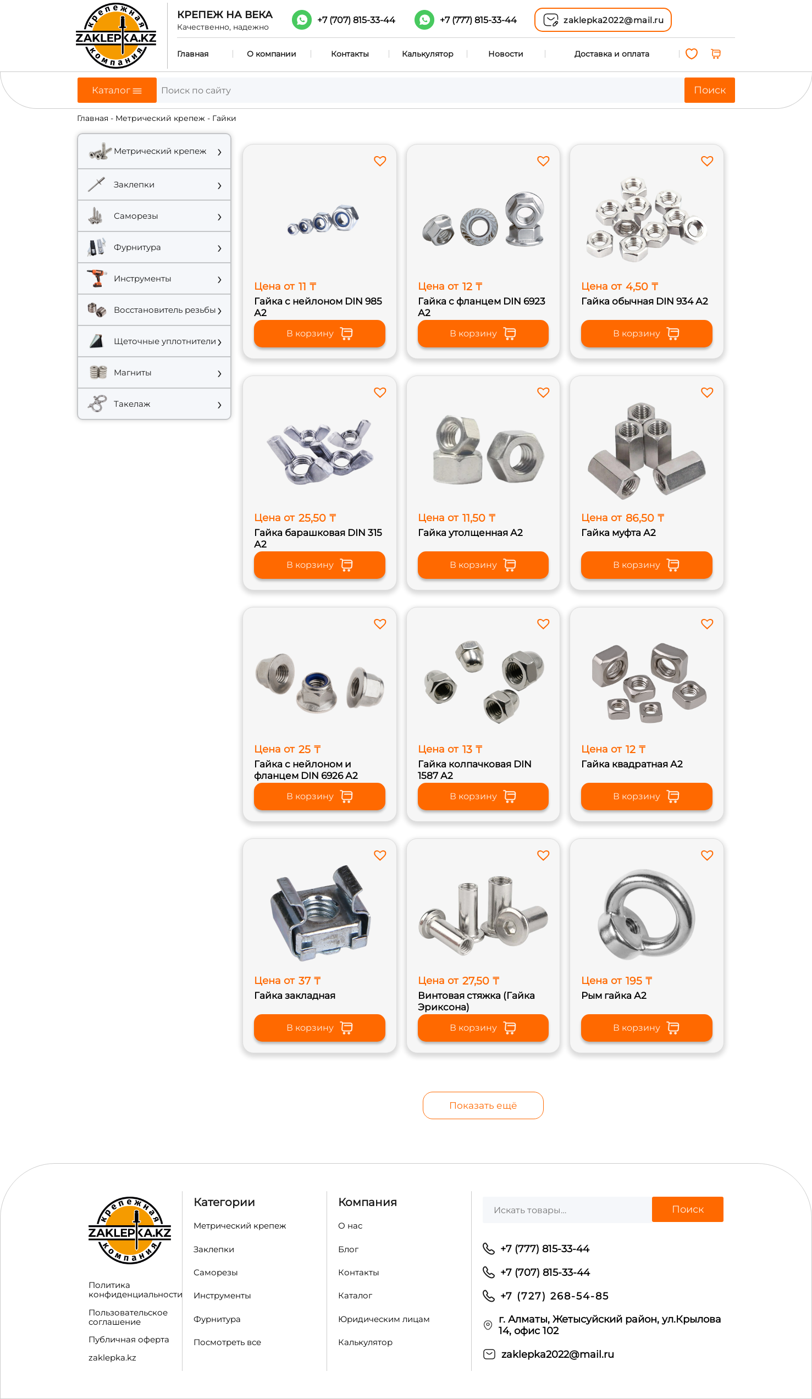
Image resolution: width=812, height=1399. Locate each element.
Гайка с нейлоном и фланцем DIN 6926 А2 (306, 770)
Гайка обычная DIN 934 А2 (644, 301)
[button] (380, 160)
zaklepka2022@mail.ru (557, 1354)
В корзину (319, 334)
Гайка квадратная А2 (632, 764)
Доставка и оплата (611, 53)
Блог (348, 1249)
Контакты (350, 53)
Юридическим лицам (384, 1319)
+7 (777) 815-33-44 (544, 1248)
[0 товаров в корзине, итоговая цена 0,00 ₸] (716, 53)
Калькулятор (428, 53)
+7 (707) (357, 20)
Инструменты (222, 1296)
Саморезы (216, 1273)
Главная (193, 53)
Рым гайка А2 (614, 995)
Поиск (710, 90)
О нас (350, 1226)
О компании (272, 53)
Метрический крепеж (160, 118)
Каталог (355, 1296)
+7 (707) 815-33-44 (545, 1272)
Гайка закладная (294, 995)
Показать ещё (483, 1105)
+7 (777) (479, 20)
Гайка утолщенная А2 (470, 532)
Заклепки (214, 1249)
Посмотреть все (227, 1342)
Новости (505, 53)
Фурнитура (217, 1319)
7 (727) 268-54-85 (557, 1296)
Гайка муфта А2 (618, 532)
